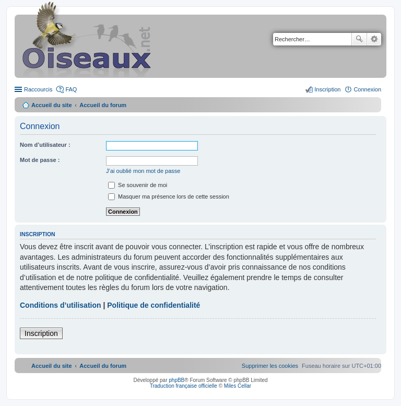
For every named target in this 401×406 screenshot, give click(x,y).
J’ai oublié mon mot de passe (143, 171)
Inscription (41, 333)
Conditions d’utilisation (60, 305)
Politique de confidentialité (153, 305)
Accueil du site (51, 105)
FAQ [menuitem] (71, 89)
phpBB (176, 380)
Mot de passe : (40, 160)
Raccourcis (38, 89)
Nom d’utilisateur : (45, 145)
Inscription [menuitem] (327, 89)
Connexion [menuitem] (367, 89)
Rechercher (359, 39)
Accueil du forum (102, 105)
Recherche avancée (374, 39)
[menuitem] (270, 366)
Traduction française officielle (183, 386)
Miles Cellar (237, 386)
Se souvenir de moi (137, 185)
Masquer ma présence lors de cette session (168, 196)
